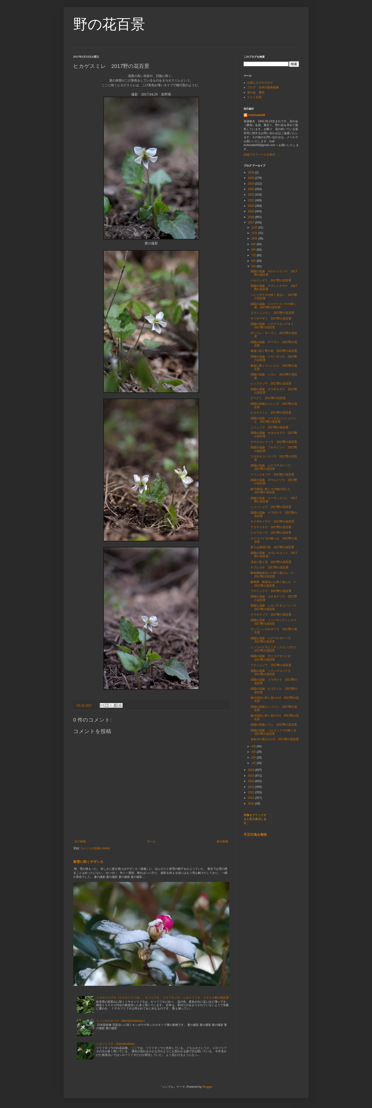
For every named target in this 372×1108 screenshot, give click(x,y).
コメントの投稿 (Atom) (95, 848)
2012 (251, 792)
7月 (254, 255)
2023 (251, 189)
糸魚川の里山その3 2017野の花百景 (275, 739)
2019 (251, 211)
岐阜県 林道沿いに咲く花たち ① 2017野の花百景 (275, 583)
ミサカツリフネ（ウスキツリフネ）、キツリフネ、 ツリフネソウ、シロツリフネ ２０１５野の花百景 (162, 997)
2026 (251, 172)
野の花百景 (109, 24)
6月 (254, 261)
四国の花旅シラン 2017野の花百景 (274, 724)
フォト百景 (254, 97)
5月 (254, 266)
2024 (251, 183)
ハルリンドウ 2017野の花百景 (271, 280)
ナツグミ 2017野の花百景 (268, 398)
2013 (251, 787)
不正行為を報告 (255, 834)
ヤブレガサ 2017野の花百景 (269, 567)
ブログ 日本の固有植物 (263, 87)
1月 (254, 763)
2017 (251, 222)
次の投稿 (80, 841)
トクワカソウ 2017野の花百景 (271, 532)
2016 (251, 770)
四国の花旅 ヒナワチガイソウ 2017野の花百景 (272, 467)
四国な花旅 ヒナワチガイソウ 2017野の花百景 (272, 640)
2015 (251, 775)
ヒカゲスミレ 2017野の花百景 (271, 412)
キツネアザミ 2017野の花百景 (271, 318)
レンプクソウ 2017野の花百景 (271, 383)
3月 (254, 752)
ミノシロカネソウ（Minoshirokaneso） (121, 1020)
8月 (254, 249)
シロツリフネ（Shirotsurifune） (116, 1044)
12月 (254, 227)
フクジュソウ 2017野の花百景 (271, 665)
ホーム (151, 841)
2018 (251, 217)
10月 (254, 238)
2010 (251, 803)
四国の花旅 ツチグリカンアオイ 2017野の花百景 (273, 325)
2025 (251, 178)
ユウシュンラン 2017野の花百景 (272, 312)
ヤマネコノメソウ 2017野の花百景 (274, 442)
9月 (254, 244)
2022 (251, 194)
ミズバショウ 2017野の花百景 (271, 507)
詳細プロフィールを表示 (259, 154)
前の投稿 (222, 841)
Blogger (207, 1086)
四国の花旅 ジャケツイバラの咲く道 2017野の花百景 (273, 305)
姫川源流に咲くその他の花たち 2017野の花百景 (272, 490)
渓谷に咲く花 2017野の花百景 (271, 562)
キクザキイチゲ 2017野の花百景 (272, 521)
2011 (251, 797)
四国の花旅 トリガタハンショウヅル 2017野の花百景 (273, 420)
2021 (251, 200)
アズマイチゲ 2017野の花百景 (271, 527)
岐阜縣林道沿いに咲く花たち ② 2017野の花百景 (273, 574)
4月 (254, 746)
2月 (254, 757)
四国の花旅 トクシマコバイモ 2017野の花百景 (272, 672)
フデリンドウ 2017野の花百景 (271, 591)
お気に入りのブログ (260, 82)
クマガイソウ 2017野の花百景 (271, 614)
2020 (251, 205)
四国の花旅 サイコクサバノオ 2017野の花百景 (272, 657)
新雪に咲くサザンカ (88, 862)
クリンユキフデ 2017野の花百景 (272, 474)
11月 (254, 233)
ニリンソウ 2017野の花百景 (269, 427)
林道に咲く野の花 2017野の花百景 (274, 351)
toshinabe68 (256, 115)
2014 (251, 781)
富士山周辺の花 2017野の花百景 (272, 547)
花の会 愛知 (255, 92)
